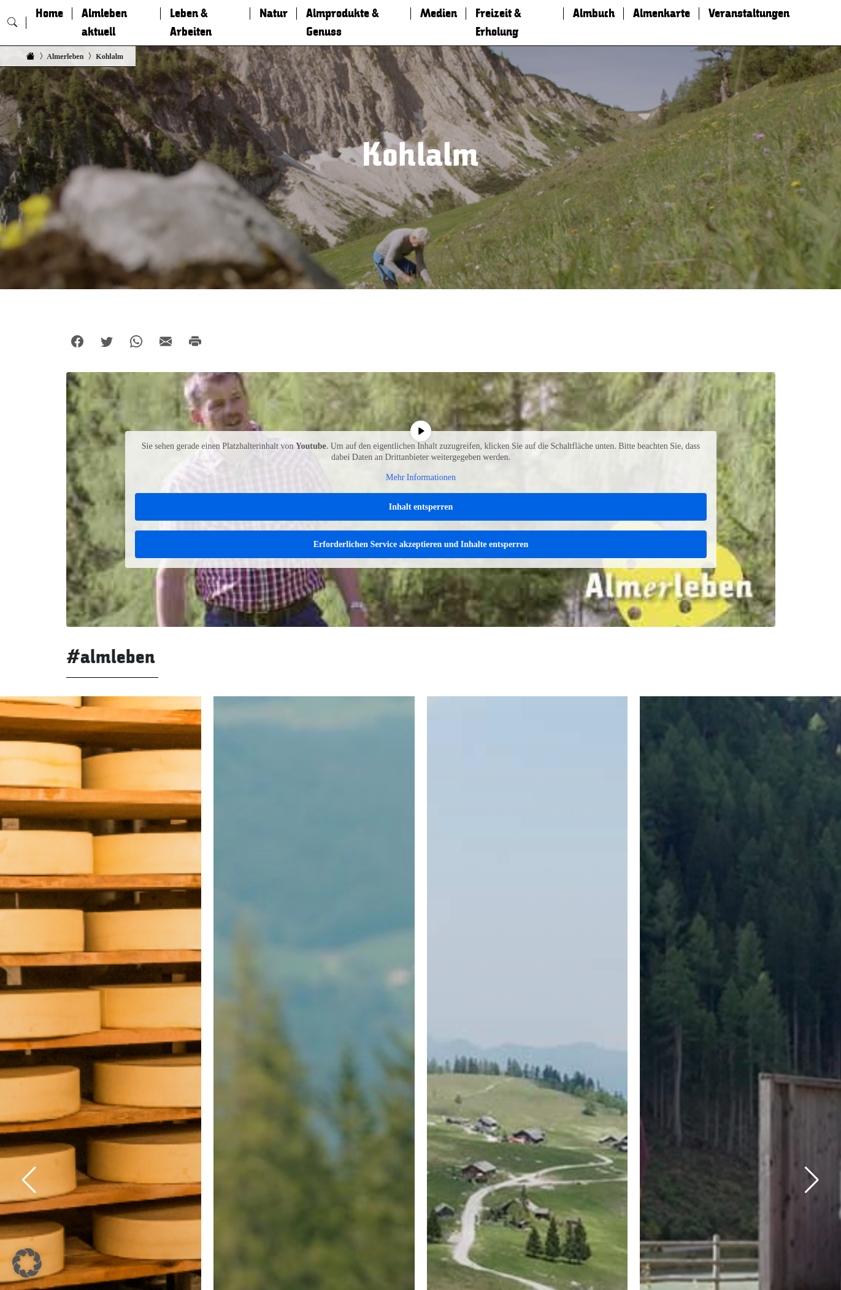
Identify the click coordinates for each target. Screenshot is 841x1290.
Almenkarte (661, 13)
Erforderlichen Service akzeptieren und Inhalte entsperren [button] (420, 544)
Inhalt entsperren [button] (420, 506)
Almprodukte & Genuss (342, 23)
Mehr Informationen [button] (421, 477)
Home (49, 13)
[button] (27, 1263)
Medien (438, 13)
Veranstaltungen (749, 13)
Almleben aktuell (104, 23)
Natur (273, 13)
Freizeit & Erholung (498, 23)
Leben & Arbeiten (191, 23)
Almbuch (594, 13)
